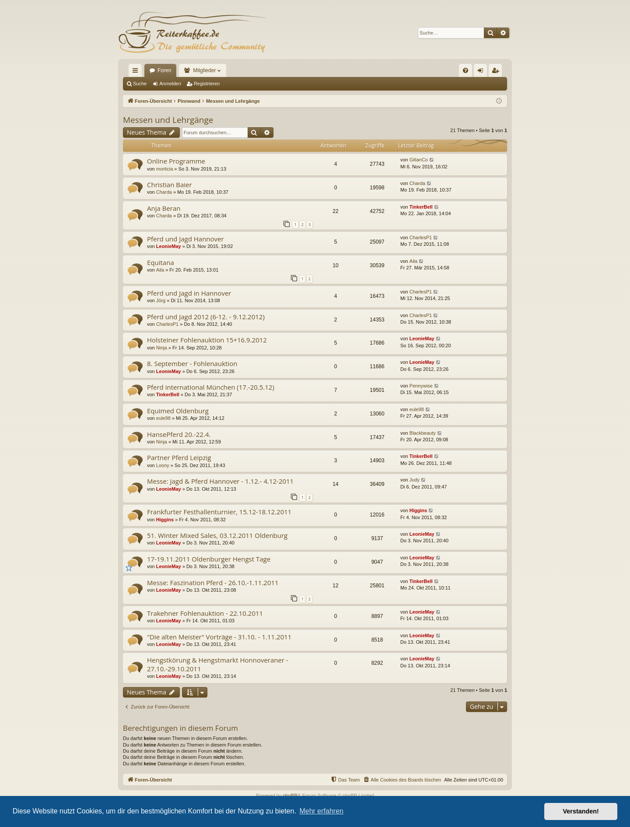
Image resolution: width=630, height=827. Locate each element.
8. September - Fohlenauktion (192, 363)
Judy (415, 479)
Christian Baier (169, 184)
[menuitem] (465, 70)
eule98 (163, 418)
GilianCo (419, 159)
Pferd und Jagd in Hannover (189, 293)
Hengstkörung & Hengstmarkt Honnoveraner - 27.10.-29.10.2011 (217, 664)
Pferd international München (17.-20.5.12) (210, 387)
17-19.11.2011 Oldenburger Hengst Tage (208, 559)
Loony (162, 465)
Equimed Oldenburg (178, 410)
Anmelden (170, 83)
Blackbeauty (423, 433)
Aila (160, 269)
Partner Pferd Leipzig (179, 457)
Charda (164, 192)
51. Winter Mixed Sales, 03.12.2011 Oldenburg (217, 535)
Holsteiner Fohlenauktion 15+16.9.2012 (207, 339)
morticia (164, 168)
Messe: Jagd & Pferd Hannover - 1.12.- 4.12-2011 (220, 481)
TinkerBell (421, 206)
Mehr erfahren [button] (321, 811)
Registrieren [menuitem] (497, 72)
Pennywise (421, 385)
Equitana (160, 262)
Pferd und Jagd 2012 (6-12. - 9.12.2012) (206, 316)
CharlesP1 (421, 237)
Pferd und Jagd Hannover (185, 238)
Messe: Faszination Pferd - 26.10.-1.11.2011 (213, 582)
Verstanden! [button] (581, 811)
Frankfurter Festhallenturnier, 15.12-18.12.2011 (219, 511)
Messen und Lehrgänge (168, 120)
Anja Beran (163, 208)
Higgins (165, 519)
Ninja (161, 347)
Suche (140, 83)
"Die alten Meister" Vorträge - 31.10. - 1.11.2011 (219, 636)
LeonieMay (168, 246)
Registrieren (207, 83)
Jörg (160, 300)
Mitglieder (204, 70)
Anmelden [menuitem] (482, 72)
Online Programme (176, 161)
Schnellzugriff (137, 72)
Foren (164, 70)
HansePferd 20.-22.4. (178, 434)
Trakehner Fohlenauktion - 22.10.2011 (205, 613)
